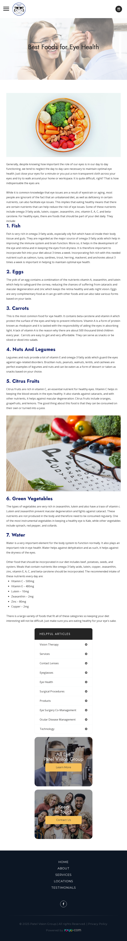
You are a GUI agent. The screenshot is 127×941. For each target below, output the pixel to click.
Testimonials (63, 887)
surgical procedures (52, 691)
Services (63, 875)
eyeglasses (46, 672)
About (63, 868)
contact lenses (49, 663)
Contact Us (63, 820)
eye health (46, 682)
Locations (63, 881)
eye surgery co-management (58, 710)
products (45, 701)
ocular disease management (58, 719)
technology (47, 729)
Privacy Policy (97, 924)
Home (63, 862)
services (45, 654)
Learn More (63, 767)
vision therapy (49, 644)
